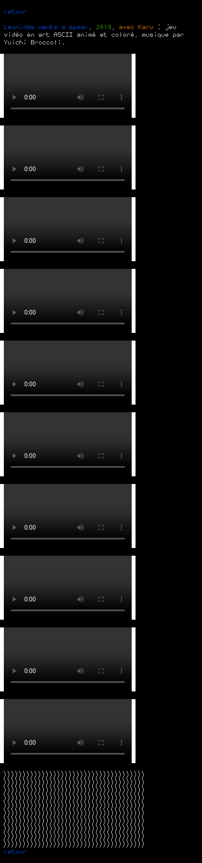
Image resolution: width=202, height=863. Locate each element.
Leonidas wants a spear (46, 27)
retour (15, 11)
